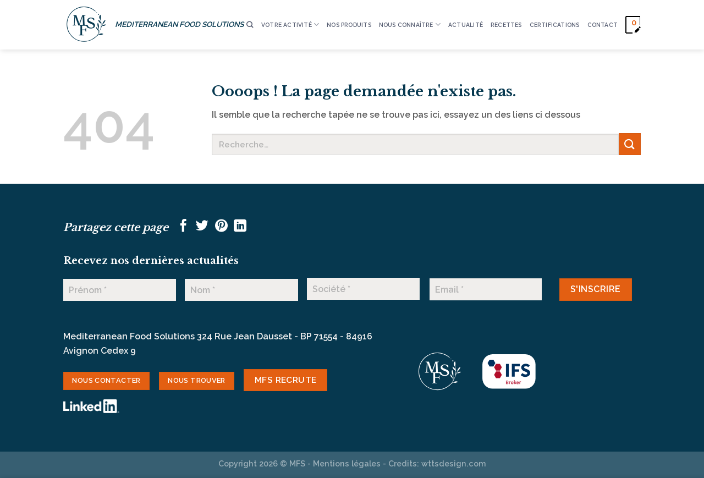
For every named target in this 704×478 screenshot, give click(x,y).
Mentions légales (347, 463)
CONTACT (602, 24)
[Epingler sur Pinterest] (221, 226)
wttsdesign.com (453, 463)
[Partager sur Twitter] (202, 226)
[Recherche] (249, 25)
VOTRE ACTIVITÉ (290, 24)
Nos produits (349, 24)
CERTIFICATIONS (555, 24)
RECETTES (506, 24)
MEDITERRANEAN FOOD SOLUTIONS (179, 24)
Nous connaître (410, 24)
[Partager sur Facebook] (183, 226)
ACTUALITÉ (465, 24)
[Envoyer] (630, 144)
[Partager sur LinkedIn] (240, 226)
